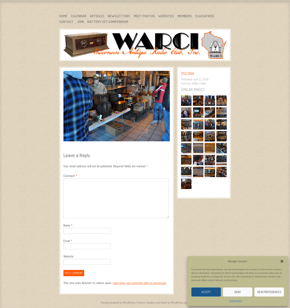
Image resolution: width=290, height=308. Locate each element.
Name (67, 225)
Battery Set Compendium (107, 22)
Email (67, 241)
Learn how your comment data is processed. (140, 283)
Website (68, 256)
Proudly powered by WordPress (118, 302)
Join (80, 22)
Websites (166, 16)
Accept (206, 292)
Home (63, 16)
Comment (70, 176)
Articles (97, 16)
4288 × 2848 (199, 83)
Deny (238, 292)
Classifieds (204, 16)
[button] (282, 261)
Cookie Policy (235, 300)
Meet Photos (144, 16)
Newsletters (119, 16)
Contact (66, 22)
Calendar (78, 16)
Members (184, 16)
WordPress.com (180, 302)
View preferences (269, 292)
